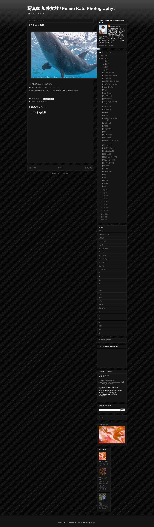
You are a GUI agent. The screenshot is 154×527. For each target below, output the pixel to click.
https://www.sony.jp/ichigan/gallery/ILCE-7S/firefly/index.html (111, 383)
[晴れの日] (105, 166)
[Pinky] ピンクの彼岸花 (110, 84)
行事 (100, 294)
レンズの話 (102, 269)
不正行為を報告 (105, 340)
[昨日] (104, 177)
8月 (104, 190)
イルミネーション (105, 234)
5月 (104, 198)
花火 (100, 280)
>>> (105, 377)
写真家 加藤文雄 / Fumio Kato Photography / (71, 8)
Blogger (92, 522)
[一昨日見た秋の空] (108, 148)
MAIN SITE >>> (104, 375)
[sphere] (105, 115)
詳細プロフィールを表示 (107, 45)
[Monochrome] (107, 171)
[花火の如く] (106, 109)
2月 (104, 207)
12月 (104, 61)
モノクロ (102, 266)
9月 (104, 70)
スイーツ (102, 252)
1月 (104, 210)
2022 (103, 56)
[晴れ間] (105, 180)
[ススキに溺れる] (108, 72)
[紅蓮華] (105, 126)
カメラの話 (102, 241)
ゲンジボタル (103, 248)
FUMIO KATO (115, 26)
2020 (103, 214)
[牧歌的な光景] (107, 99)
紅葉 (100, 290)
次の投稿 (32, 168)
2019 (103, 217)
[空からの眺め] (107, 129)
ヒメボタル (102, 262)
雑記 (100, 298)
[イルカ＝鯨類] (107, 134)
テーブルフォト (104, 259)
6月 (104, 196)
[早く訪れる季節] (108, 163)
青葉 (100, 503)
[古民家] (105, 183)
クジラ (101, 245)
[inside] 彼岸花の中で (109, 87)
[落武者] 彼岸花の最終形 (110, 81)
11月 (104, 64)
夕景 (100, 329)
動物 (46, 101)
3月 (104, 204)
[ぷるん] (105, 112)
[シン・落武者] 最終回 (109, 75)
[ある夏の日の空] (108, 151)
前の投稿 (88, 168)
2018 (103, 220)
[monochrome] (107, 93)
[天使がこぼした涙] (108, 160)
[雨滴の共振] (106, 154)
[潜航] (104, 132)
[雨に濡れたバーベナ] (109, 157)
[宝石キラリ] (106, 123)
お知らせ (102, 238)
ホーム (60, 168)
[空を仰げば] (106, 106)
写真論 (101, 305)
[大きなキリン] (107, 145)
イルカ (36, 101)
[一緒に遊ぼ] (106, 137)
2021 (103, 58)
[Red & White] (107, 96)
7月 (104, 193)
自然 (42, 101)
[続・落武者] (106, 78)
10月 (104, 67)
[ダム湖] (105, 168)
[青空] (104, 174)
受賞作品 (102, 308)
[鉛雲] (104, 186)
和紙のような (104, 425)
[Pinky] (104, 90)
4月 (104, 201)
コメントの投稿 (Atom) (62, 173)
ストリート (102, 255)
